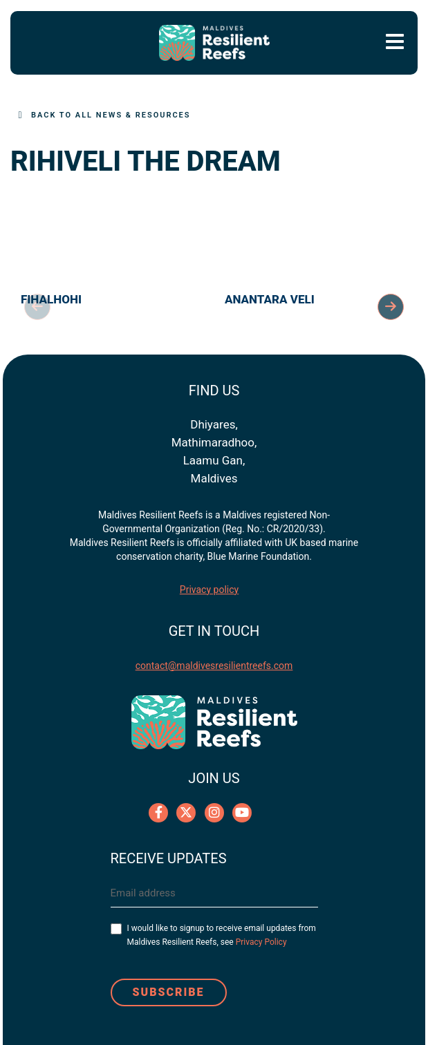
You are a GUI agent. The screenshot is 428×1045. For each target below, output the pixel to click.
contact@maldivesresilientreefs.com (214, 665)
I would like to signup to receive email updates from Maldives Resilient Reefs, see (221, 935)
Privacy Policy (261, 942)
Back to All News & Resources (111, 115)
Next (391, 307)
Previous (37, 307)
